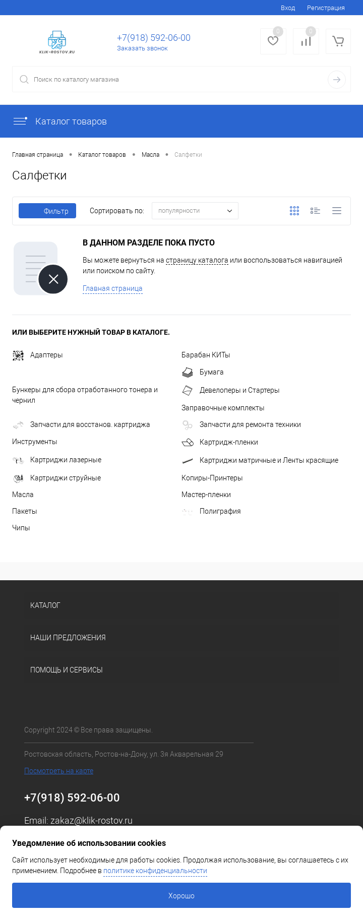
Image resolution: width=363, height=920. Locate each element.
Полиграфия (211, 511)
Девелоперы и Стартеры (231, 390)
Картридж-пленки (220, 442)
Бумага (203, 372)
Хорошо (181, 896)
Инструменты (34, 442)
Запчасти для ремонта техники (241, 424)
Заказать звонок (142, 48)
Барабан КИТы (206, 355)
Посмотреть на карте (58, 771)
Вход (288, 8)
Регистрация (326, 8)
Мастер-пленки (206, 494)
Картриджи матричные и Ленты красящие (260, 460)
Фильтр (47, 211)
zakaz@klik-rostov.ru (91, 820)
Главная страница (113, 288)
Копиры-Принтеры (212, 478)
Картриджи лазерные (56, 460)
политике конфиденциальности (155, 871)
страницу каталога (197, 260)
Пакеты (24, 511)
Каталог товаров (59, 121)
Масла (23, 494)
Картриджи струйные (56, 478)
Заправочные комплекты (223, 408)
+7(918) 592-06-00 (154, 37)
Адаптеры (37, 355)
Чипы (21, 528)
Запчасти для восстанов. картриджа (81, 424)
